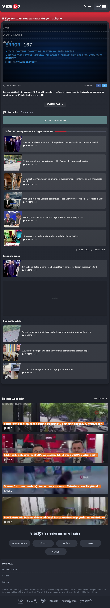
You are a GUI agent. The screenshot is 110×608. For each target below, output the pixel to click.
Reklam (5, 575)
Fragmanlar (19, 543)
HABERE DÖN (98, 250)
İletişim (5, 582)
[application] (55, 52)
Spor (90, 543)
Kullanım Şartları (9, 569)
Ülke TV (53, 601)
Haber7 (69, 601)
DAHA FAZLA (100, 399)
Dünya (43, 543)
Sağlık (67, 543)
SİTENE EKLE (82, 250)
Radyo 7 (32, 601)
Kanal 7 (20, 601)
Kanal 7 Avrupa (43, 601)
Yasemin (86, 601)
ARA (87, 6)
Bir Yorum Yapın (55, 120)
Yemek (56, 551)
